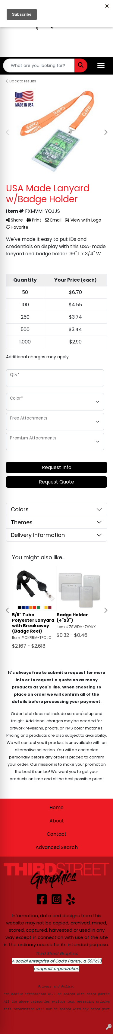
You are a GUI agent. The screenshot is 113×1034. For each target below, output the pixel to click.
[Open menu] (101, 65)
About (56, 820)
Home (56, 807)
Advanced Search (57, 847)
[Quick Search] (39, 65)
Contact (57, 834)
